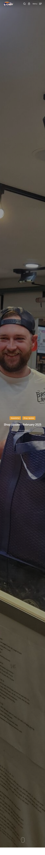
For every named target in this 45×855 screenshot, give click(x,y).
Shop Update (29, 418)
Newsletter (15, 418)
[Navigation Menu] (37, 3)
